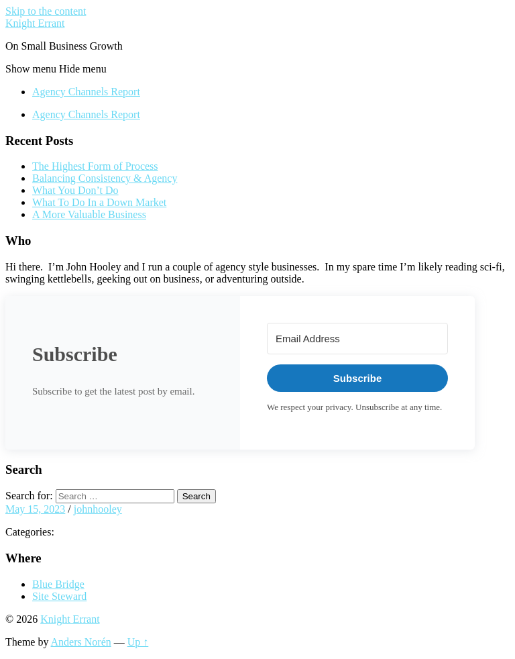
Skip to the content (45, 11)
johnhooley (98, 509)
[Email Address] (357, 338)
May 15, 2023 (35, 509)
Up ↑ (138, 642)
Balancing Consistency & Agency (104, 178)
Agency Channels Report (86, 91)
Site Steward (59, 596)
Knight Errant (34, 23)
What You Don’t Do (75, 190)
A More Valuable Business (89, 214)
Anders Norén (81, 642)
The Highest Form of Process (95, 166)
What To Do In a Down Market (99, 202)
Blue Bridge (58, 584)
